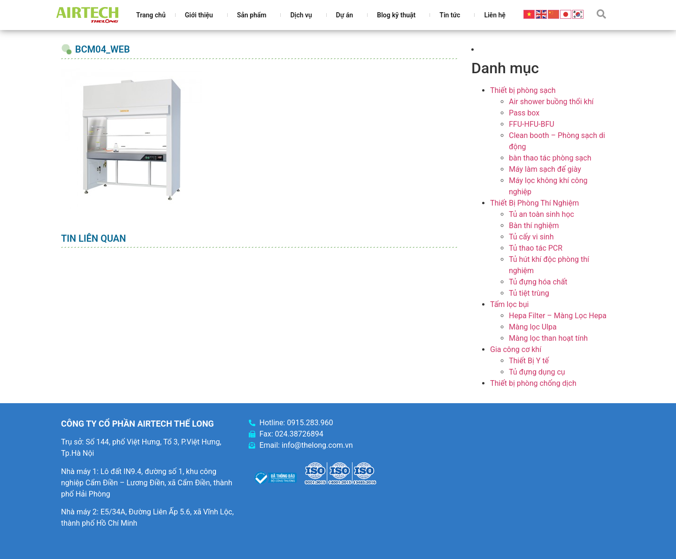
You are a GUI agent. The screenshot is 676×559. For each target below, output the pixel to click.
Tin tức (452, 15)
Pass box (524, 112)
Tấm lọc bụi (509, 304)
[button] (601, 14)
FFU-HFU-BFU (531, 124)
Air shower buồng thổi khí (551, 101)
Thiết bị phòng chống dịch (533, 383)
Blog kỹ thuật (398, 15)
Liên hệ (494, 15)
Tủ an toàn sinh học (541, 214)
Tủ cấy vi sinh (531, 236)
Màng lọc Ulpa (533, 326)
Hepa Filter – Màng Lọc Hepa (558, 315)
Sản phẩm (254, 15)
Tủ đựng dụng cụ (537, 372)
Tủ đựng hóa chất (538, 281)
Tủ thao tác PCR (535, 248)
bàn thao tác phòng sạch (550, 157)
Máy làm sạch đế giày (545, 169)
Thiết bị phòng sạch (523, 90)
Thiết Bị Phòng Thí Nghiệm (534, 203)
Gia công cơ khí (515, 349)
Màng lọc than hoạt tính (548, 338)
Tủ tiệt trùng (529, 293)
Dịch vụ (303, 15)
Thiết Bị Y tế (529, 360)
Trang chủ (151, 15)
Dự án (347, 15)
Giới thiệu (201, 15)
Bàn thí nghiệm (534, 225)
